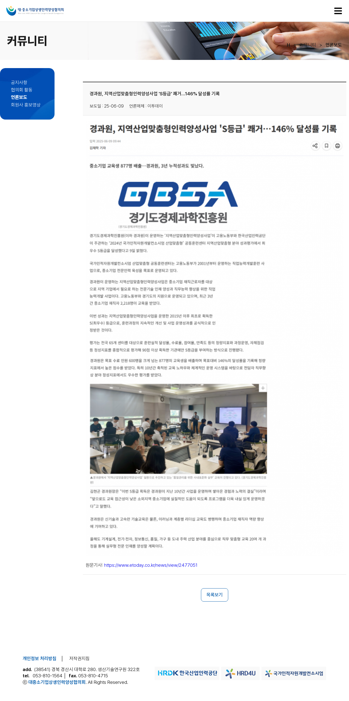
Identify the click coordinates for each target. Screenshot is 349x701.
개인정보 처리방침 (39, 658)
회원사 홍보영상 (26, 105)
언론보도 (19, 97)
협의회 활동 (21, 90)
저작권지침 (79, 658)
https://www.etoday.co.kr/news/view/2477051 (150, 565)
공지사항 (19, 82)
